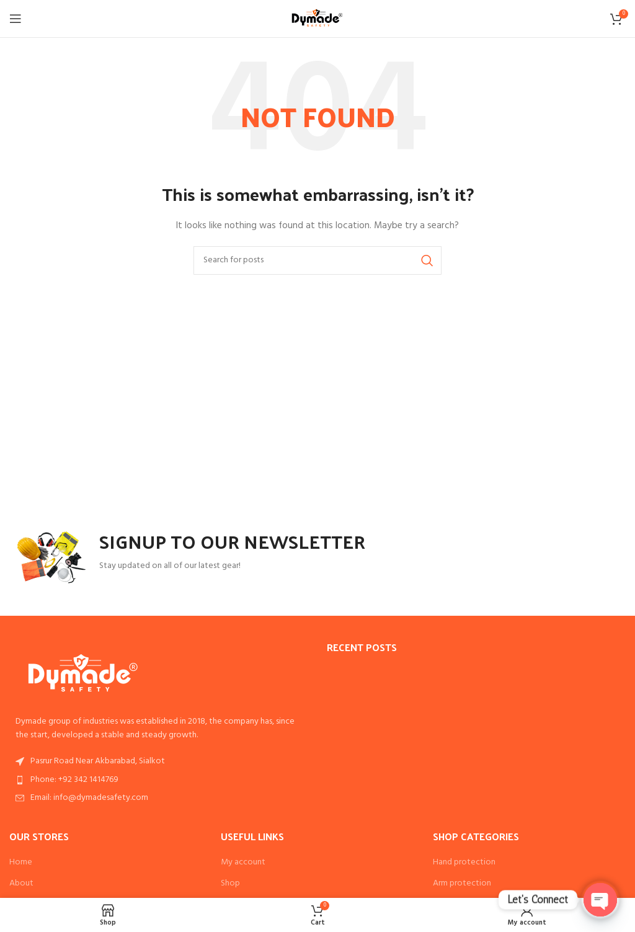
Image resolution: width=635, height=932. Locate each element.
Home (20, 862)
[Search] (317, 260)
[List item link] (159, 780)
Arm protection (462, 883)
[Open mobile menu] (15, 18)
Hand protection (464, 862)
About (21, 883)
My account (243, 862)
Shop (230, 883)
